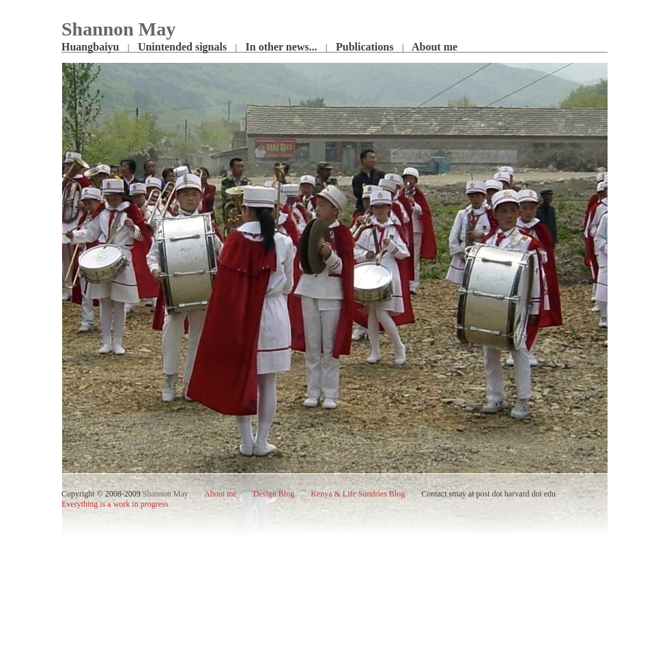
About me (434, 47)
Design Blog (273, 494)
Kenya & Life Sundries (358, 494)
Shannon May (165, 494)
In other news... (281, 47)
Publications (364, 47)
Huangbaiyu (90, 47)
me (221, 494)
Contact (433, 494)
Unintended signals (182, 47)
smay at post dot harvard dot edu (502, 494)
